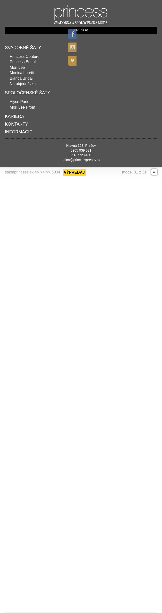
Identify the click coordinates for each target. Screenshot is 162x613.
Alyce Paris (19, 102)
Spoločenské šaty (27, 92)
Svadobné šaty (23, 47)
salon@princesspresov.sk (81, 160)
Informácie (18, 132)
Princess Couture (25, 56)
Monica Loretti (22, 73)
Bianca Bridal (21, 78)
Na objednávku (23, 84)
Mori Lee (17, 67)
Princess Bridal (23, 62)
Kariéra (14, 116)
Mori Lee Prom (22, 107)
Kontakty (16, 124)
